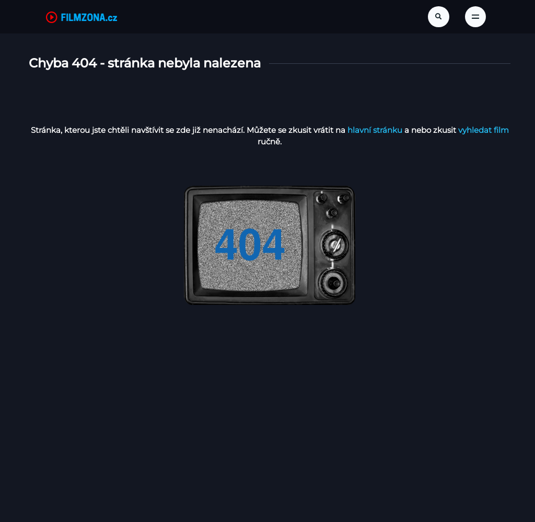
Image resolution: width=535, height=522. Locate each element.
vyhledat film (483, 130)
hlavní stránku (374, 130)
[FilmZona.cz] (81, 17)
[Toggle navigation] (475, 16)
